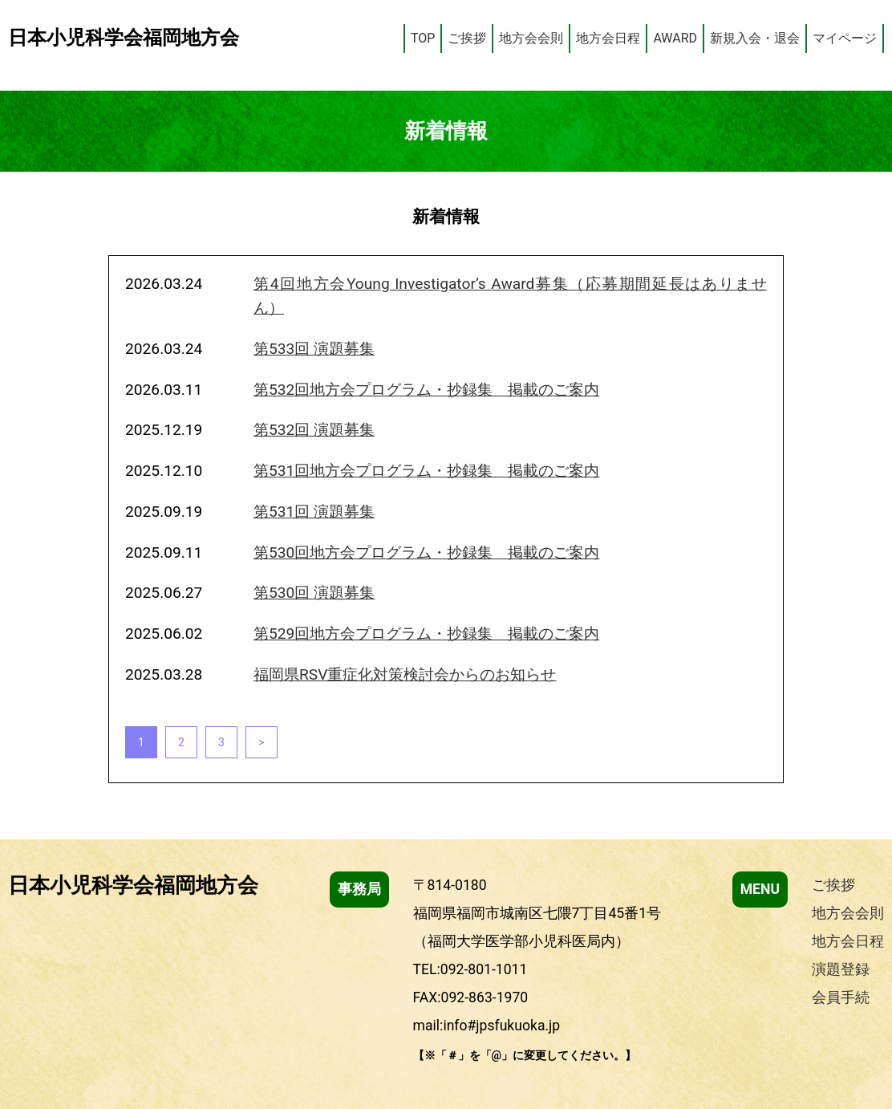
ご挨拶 (467, 38)
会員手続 (841, 997)
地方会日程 (608, 38)
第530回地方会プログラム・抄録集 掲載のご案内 (426, 552)
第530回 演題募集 (314, 592)
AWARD (675, 38)
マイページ (845, 38)
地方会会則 (531, 38)
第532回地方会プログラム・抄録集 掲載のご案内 (426, 389)
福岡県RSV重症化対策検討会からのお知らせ (404, 674)
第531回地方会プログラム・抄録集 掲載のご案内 (426, 470)
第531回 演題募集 (314, 511)
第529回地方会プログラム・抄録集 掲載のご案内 (426, 633)
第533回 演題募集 (314, 348)
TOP (423, 38)
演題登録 (841, 969)
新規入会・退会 (755, 38)
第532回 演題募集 (314, 429)
